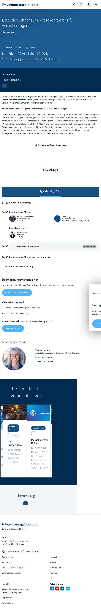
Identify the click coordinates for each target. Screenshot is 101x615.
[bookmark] (7, 47)
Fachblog (6, 562)
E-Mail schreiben (44, 361)
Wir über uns (55, 567)
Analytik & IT (17, 79)
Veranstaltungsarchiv (11, 572)
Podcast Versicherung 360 (13, 567)
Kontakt (5, 584)
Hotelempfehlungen (16, 292)
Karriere (53, 572)
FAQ (51, 578)
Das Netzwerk (8, 557)
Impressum (7, 597)
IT (5, 85)
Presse (53, 562)
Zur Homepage (25, 5)
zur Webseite (12, 328)
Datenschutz (7, 603)
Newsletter (54, 557)
